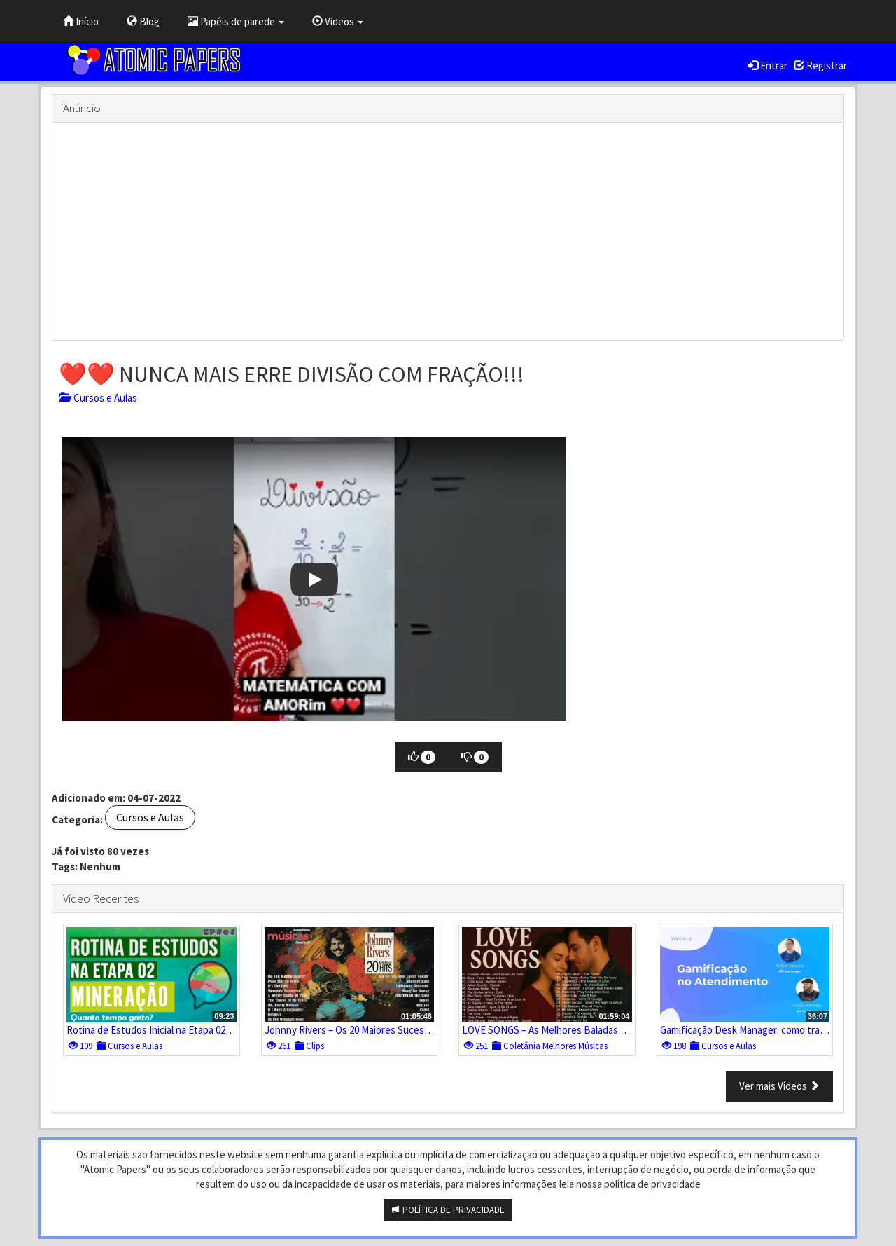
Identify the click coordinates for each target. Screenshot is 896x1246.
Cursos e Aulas (98, 397)
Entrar (768, 65)
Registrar (820, 65)
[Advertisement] (448, 231)
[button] (314, 579)
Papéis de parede (236, 21)
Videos (337, 21)
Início (81, 21)
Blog (143, 21)
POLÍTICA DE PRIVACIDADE (448, 1210)
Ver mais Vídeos (779, 1086)
